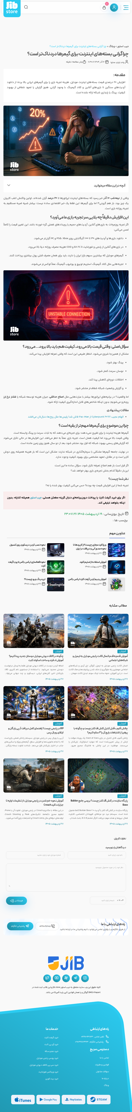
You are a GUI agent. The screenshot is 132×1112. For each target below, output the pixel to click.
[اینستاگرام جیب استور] (85, 978)
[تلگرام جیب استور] (75, 978)
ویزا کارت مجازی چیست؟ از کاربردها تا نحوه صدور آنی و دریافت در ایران (89, 547)
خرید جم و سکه (51, 1051)
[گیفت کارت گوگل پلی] (48, 1099)
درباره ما (105, 1078)
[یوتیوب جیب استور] (56, 978)
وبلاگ (112, 46)
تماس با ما (104, 1058)
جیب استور (123, 46)
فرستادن (16, 901)
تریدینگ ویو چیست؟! (34, 579)
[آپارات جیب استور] (66, 978)
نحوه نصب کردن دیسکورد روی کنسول (27, 545)
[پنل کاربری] (114, 7)
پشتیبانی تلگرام (20, 926)
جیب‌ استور (36, 498)
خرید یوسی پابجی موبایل (47, 1058)
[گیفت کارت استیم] (99, 1099)
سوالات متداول (102, 1071)
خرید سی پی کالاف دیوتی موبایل (44, 1065)
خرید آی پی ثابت (51, 1044)
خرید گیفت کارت (51, 1037)
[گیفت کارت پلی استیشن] (73, 1099)
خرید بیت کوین (51, 1079)
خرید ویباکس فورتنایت (48, 1072)
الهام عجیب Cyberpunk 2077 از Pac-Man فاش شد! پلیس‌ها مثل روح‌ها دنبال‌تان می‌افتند (74, 417)
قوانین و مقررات (102, 1064)
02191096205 (47, 926)
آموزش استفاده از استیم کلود (93, 562)
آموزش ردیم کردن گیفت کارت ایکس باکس (87, 579)
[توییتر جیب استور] (47, 978)
